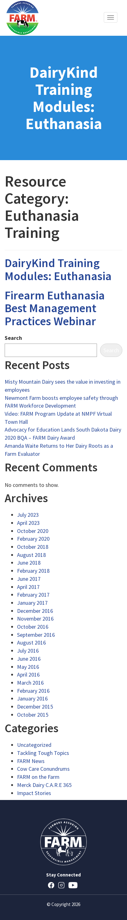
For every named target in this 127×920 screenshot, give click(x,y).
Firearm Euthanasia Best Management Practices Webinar (55, 308)
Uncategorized (34, 744)
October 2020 (32, 530)
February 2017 (33, 594)
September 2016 (36, 634)
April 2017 (28, 586)
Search (13, 337)
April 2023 (28, 522)
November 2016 (35, 618)
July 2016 (28, 650)
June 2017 (29, 578)
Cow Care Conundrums (43, 768)
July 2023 (28, 514)
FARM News (31, 761)
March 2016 (30, 682)
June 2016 (29, 658)
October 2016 (32, 626)
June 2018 (29, 562)
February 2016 (33, 690)
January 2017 (32, 602)
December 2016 (35, 610)
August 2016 (31, 642)
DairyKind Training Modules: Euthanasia (58, 269)
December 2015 (35, 706)
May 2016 (28, 666)
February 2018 (33, 570)
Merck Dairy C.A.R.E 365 (44, 784)
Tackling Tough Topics (43, 752)
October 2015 (32, 714)
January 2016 (32, 698)
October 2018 (32, 546)
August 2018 (31, 554)
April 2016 (28, 674)
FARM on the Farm (38, 776)
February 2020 (33, 538)
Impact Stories (34, 793)
